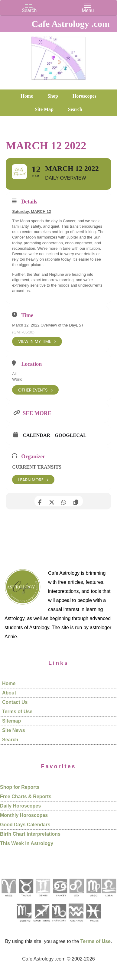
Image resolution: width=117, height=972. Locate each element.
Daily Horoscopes (20, 805)
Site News (13, 730)
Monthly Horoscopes (24, 815)
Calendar (36, 435)
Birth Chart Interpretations (30, 834)
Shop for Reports (20, 787)
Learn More (33, 479)
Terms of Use (17, 711)
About (9, 692)
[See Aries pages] (8, 898)
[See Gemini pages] (42, 898)
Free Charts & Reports (25, 796)
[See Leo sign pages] (76, 898)
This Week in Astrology (26, 843)
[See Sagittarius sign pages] (41, 923)
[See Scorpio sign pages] (24, 923)
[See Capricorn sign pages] (59, 923)
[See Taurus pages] (26, 898)
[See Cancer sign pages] (59, 898)
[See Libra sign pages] (108, 898)
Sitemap (11, 720)
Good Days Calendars (25, 824)
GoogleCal (70, 435)
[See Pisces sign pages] (93, 923)
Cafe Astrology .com (58, 56)
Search (10, 739)
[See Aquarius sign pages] (76, 923)
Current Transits (36, 467)
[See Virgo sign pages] (93, 898)
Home (8, 683)
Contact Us (15, 702)
